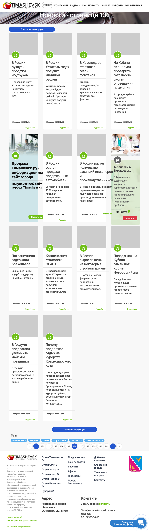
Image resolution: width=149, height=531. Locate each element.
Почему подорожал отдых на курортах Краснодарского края (58, 354)
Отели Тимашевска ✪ (52, 459)
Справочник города (101, 466)
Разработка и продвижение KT (19, 526)
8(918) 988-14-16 (90, 517)
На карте (123, 211)
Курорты (117, 5)
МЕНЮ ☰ (47, 4)
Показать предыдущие (32, 29)
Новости (94, 5)
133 (55, 446)
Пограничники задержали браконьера (23, 259)
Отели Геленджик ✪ (52, 485)
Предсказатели (76, 457)
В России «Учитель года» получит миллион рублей (57, 70)
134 (61, 446)
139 (93, 446)
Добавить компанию (100, 459)
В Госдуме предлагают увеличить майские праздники (21, 352)
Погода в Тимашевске (75, 482)
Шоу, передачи (76, 461)
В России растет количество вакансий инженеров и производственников (96, 171)
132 (49, 446)
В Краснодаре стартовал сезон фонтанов (90, 68)
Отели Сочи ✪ (49, 464)
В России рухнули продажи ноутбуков (20, 68)
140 (100, 446)
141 (106, 446)
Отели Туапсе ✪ (51, 478)
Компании (61, 5)
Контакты (99, 479)
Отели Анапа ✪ (50, 469)
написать (104, 503)
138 (87, 446)
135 (68, 446)
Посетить (130, 218)
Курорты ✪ (48, 490)
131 (42, 446)
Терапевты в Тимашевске (122, 168)
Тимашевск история (100, 474)
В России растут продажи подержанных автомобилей (57, 171)
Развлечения (133, 5)
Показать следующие (74, 429)
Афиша (106, 5)
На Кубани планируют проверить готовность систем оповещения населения (123, 75)
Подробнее (30, 127)
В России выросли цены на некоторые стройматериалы (93, 261)
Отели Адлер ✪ (50, 474)
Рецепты (73, 466)
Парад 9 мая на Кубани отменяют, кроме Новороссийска (126, 263)
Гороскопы (74, 475)
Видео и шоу (78, 5)
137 (81, 446)
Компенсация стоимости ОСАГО (56, 259)
